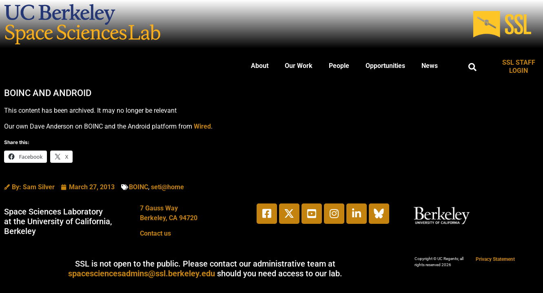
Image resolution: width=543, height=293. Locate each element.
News (429, 66)
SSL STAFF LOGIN (518, 66)
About (259, 66)
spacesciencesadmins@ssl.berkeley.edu (141, 273)
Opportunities (385, 66)
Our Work (299, 66)
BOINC (138, 187)
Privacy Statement (495, 259)
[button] (472, 67)
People (339, 66)
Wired (202, 126)
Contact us (155, 233)
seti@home (167, 187)
